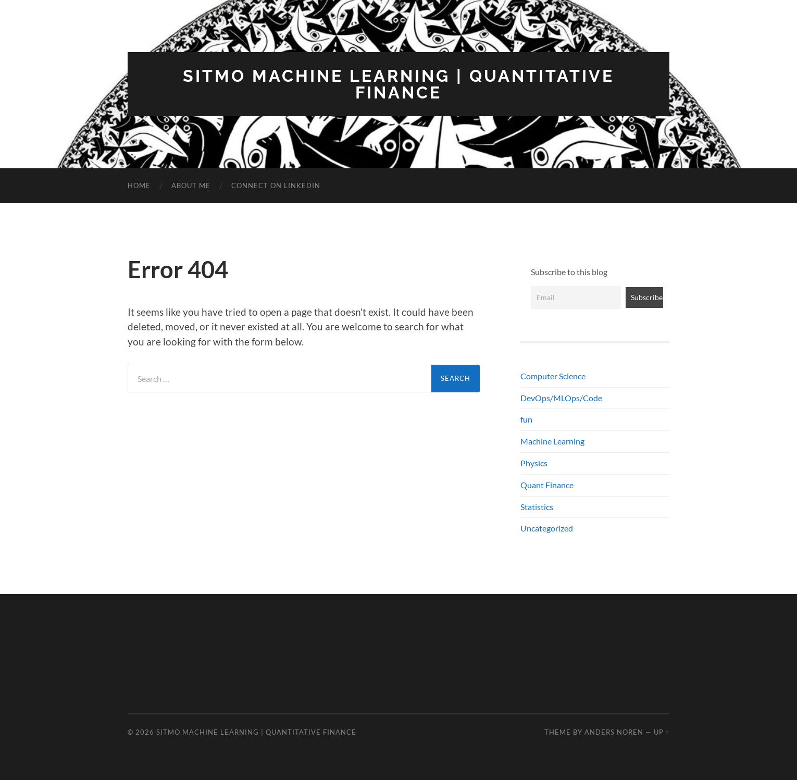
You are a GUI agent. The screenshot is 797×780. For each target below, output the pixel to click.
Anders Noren (613, 732)
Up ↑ (661, 732)
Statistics (536, 507)
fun (526, 419)
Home (139, 185)
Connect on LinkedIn (275, 185)
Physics (533, 463)
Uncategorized (546, 528)
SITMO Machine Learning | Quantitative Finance (398, 84)
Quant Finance (547, 485)
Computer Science (553, 376)
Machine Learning (552, 441)
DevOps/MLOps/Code (561, 398)
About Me (190, 185)
